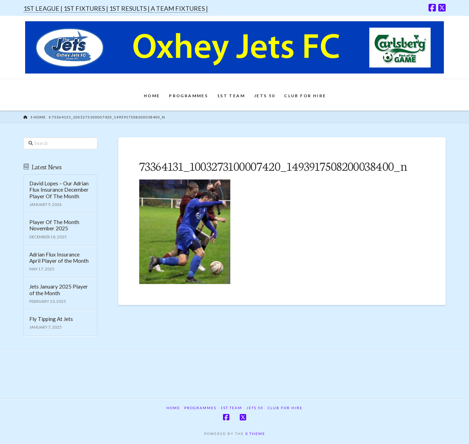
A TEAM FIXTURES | (179, 8)
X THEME (255, 433)
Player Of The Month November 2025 (54, 225)
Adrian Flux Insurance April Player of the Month (59, 257)
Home (173, 408)
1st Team (231, 408)
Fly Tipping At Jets (51, 319)
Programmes (200, 408)
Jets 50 (254, 408)
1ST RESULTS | (130, 8)
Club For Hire (285, 408)
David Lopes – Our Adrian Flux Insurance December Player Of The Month (59, 189)
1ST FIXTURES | (86, 8)
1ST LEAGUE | (43, 8)
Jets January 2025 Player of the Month (58, 289)
